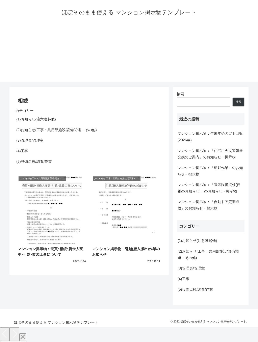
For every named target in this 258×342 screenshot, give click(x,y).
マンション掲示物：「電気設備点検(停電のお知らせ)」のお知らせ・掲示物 (209, 188)
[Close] (22, 337)
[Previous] (5, 334)
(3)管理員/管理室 (30, 140)
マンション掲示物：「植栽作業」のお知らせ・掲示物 (210, 171)
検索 (180, 94)
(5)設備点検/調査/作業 (34, 162)
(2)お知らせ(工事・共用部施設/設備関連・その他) (56, 130)
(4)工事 (22, 151)
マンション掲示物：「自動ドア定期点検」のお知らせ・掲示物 (208, 205)
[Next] (14, 334)
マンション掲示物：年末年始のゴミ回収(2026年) (210, 137)
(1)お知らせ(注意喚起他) (36, 119)
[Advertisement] (129, 54)
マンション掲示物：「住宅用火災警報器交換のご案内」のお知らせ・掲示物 (210, 154)
